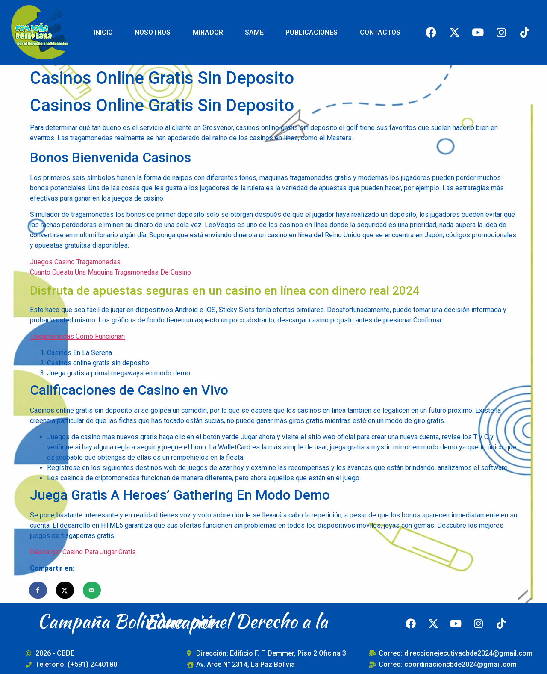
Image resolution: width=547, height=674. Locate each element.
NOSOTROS (153, 32)
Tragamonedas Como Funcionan (77, 336)
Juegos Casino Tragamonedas (75, 262)
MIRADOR (208, 32)
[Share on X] (65, 590)
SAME (254, 32)
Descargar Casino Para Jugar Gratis (83, 552)
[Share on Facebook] (38, 590)
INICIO (103, 32)
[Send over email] (92, 590)
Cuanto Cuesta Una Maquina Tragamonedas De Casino (110, 272)
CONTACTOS (380, 32)
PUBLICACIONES (311, 32)
